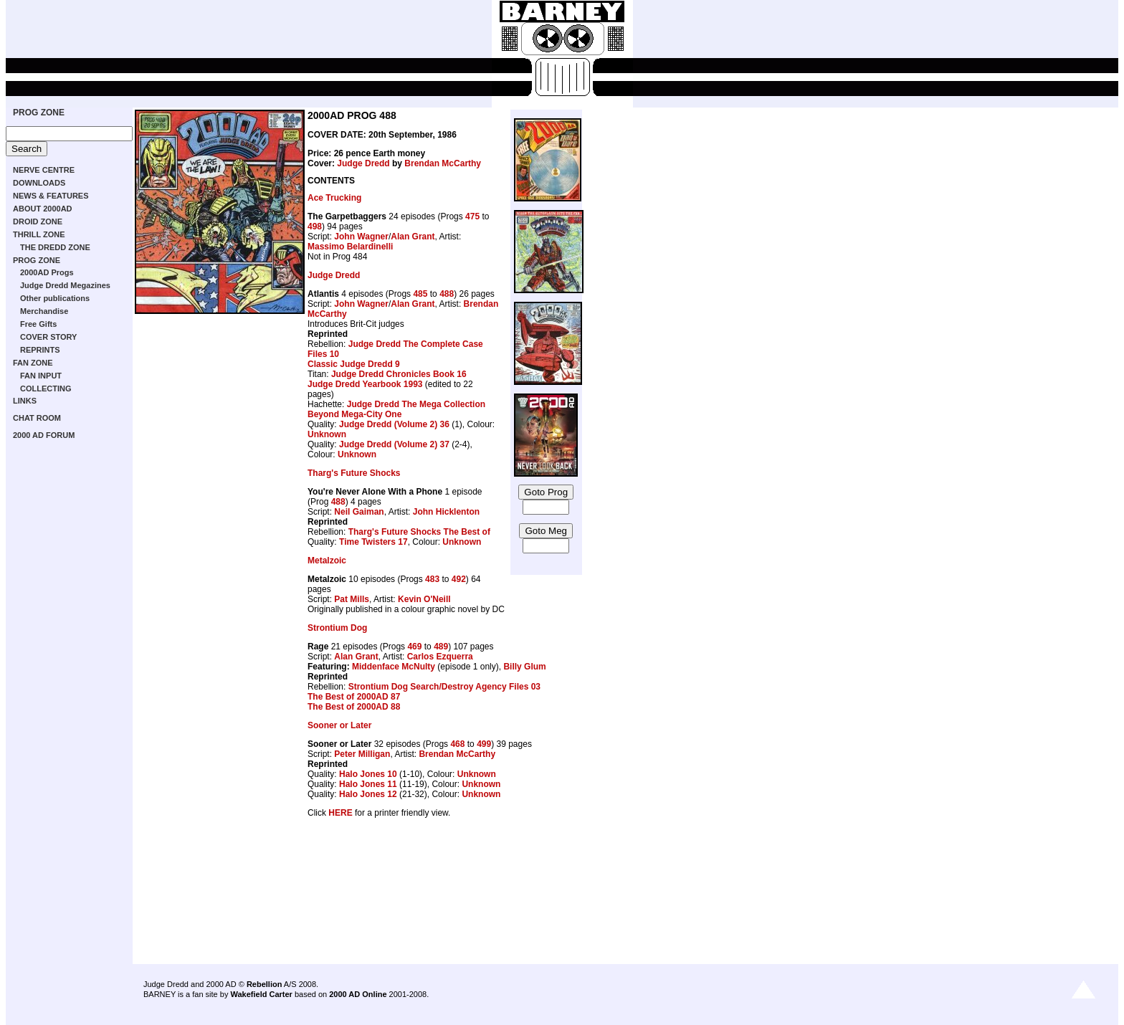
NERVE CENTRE (44, 170)
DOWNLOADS (39, 182)
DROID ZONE (37, 221)
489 (441, 647)
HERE (340, 813)
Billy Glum (524, 667)
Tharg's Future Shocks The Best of (419, 532)
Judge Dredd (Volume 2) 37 (394, 444)
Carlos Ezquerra (440, 657)
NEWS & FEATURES (51, 195)
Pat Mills (351, 599)
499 (484, 744)
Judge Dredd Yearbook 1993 (365, 384)
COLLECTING (46, 388)
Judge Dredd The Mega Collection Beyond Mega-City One (396, 409)
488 (446, 294)
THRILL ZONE (39, 234)
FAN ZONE (33, 362)
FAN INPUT (41, 375)
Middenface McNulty (393, 667)
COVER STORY (48, 337)
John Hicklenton (446, 512)
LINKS (25, 400)
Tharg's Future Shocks (354, 473)
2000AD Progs (47, 272)
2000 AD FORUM (44, 435)
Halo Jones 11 (368, 784)
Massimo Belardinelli (350, 247)
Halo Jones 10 (368, 774)
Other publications (55, 298)
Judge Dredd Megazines (65, 285)
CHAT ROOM (37, 418)
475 (472, 216)
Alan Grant (412, 237)
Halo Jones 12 (368, 794)
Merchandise (44, 311)
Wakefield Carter (261, 994)
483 (432, 579)
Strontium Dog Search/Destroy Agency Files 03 (444, 687)
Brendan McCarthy (442, 163)
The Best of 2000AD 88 (354, 707)
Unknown (327, 434)
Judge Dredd (363, 163)
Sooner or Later (339, 725)
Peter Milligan (362, 754)
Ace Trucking (334, 198)
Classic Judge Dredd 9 (354, 364)
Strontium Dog (337, 628)
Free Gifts (38, 324)
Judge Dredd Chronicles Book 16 (399, 374)
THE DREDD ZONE (55, 247)
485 (420, 294)
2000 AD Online (357, 994)
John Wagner (361, 237)
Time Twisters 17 (373, 542)
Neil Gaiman (359, 512)
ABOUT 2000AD (42, 208)
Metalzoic (327, 561)
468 (457, 744)
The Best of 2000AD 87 (354, 697)
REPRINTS (40, 349)
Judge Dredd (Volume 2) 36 (394, 424)
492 (459, 579)
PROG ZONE (39, 113)
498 (315, 226)
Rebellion (264, 984)
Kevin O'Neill (424, 599)
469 (414, 647)
